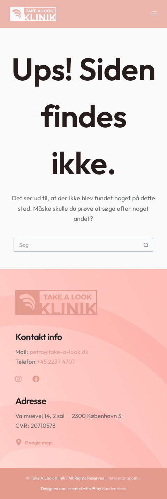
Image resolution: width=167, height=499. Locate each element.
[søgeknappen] (146, 245)
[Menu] (154, 14)
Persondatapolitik (124, 478)
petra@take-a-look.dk (59, 351)
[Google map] (18, 442)
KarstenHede (114, 488)
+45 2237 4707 (56, 361)
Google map (38, 443)
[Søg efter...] (76, 245)
